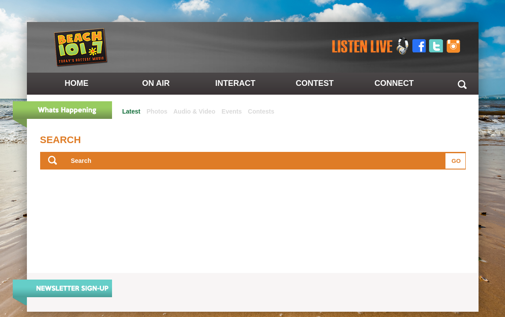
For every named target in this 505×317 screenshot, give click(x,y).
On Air (155, 83)
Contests (261, 111)
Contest (314, 83)
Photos (156, 111)
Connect (394, 83)
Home (77, 83)
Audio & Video (194, 111)
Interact (235, 83)
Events (231, 111)
